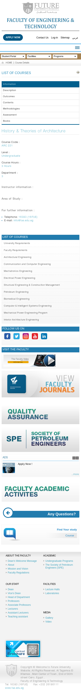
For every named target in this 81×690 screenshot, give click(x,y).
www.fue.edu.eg (14, 688)
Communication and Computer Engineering (27, 264)
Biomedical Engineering (17, 299)
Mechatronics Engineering (18, 271)
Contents (8, 103)
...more (75, 474)
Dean (11, 589)
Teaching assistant (18, 616)
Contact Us (42, 37)
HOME (9, 63)
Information (9, 84)
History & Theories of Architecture (33, 131)
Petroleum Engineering (16, 292)
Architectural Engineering (17, 257)
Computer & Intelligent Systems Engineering (28, 306)
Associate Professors (19, 604)
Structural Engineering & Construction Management (32, 285)
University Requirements (17, 243)
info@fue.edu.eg (23, 220)
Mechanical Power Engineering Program (26, 313)
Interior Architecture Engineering (21, 320)
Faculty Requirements (15, 250)
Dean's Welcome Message (22, 561)
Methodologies (11, 109)
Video (48, 621)
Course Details (22, 63)
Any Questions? (41, 514)
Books (6, 121)
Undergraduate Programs (59, 561)
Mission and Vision (18, 568)
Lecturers (13, 608)
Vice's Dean (14, 593)
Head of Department (19, 597)
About (11, 564)
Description (9, 90)
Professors (13, 601)
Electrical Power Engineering (19, 278)
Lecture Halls (52, 589)
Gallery (49, 617)
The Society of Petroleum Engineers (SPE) (59, 566)
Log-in (54, 37)
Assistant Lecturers (18, 612)
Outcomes (9, 97)
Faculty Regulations (18, 572)
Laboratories (52, 593)
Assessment (10, 115)
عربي (75, 37)
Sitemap (65, 37)
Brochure (23, 649)
